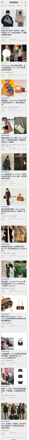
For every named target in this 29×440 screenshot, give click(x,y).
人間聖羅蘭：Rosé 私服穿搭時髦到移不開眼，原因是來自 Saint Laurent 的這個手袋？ (13, 356)
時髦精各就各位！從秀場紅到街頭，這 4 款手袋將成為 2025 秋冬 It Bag (14, 249)
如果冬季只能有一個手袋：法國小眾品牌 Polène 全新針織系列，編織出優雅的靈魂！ (13, 33)
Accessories (11, 5)
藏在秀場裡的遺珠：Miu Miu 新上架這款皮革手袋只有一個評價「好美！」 (13, 211)
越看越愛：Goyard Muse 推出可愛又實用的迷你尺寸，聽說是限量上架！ (13, 103)
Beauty (19, 5)
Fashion (3, 5)
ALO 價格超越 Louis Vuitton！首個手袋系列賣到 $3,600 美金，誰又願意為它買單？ (13, 176)
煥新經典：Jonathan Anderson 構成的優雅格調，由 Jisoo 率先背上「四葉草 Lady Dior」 (13, 284)
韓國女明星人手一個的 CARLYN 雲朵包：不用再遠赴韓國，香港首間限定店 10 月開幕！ (13, 140)
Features (4, 63)
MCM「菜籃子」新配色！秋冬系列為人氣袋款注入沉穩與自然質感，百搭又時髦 (13, 426)
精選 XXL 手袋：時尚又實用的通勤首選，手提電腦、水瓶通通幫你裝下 (13, 391)
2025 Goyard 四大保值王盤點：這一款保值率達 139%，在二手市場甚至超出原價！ (13, 68)
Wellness (26, 5)
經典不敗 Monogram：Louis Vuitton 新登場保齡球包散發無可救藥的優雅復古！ (13, 319)
